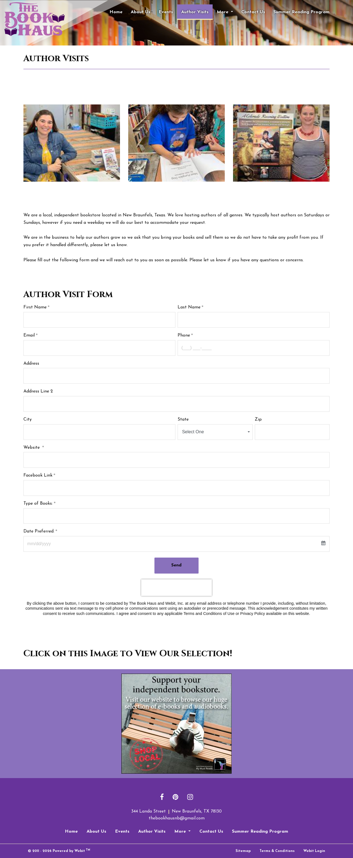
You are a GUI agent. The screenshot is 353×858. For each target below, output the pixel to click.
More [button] (223, 12)
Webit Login (314, 851)
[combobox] (215, 432)
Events (166, 12)
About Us (140, 12)
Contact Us (253, 12)
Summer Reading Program (301, 12)
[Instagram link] (190, 797)
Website (32, 447)
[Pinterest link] (175, 797)
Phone (184, 335)
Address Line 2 (38, 391)
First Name (35, 307)
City (27, 419)
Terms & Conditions (277, 851)
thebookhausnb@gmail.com (177, 818)
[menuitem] (116, 12)
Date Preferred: (38, 531)
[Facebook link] (162, 797)
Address (31, 363)
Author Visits (197, 10)
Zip (258, 419)
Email (29, 335)
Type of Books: (38, 503)
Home (115, 12)
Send (177, 565)
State (183, 419)
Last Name (189, 307)
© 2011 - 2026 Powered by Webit (59, 851)
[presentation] (176, 587)
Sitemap (243, 851)
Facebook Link (37, 475)
